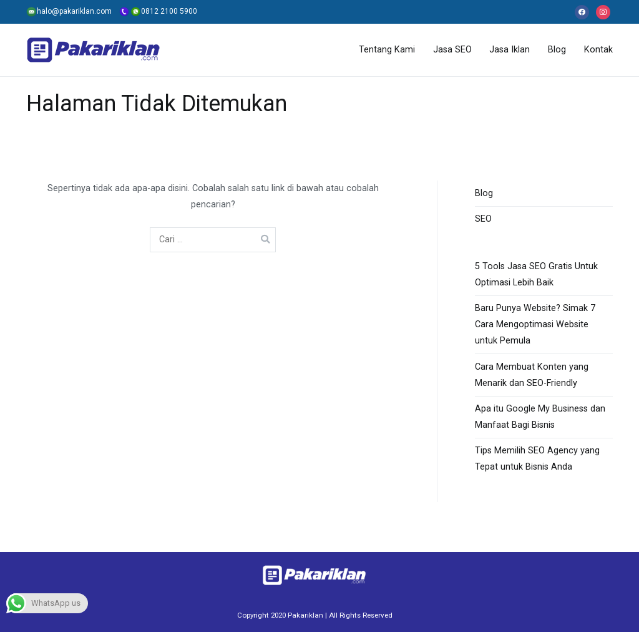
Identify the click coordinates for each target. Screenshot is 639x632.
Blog (557, 49)
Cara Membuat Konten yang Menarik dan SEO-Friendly (531, 375)
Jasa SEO (452, 49)
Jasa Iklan (509, 49)
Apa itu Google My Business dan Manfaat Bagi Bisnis (540, 416)
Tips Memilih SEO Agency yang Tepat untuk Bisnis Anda (537, 458)
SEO (483, 219)
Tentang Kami (387, 49)
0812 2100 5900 (154, 11)
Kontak (598, 49)
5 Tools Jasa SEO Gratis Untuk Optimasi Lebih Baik (536, 274)
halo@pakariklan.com (69, 11)
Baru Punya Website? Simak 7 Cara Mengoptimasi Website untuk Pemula (535, 324)
